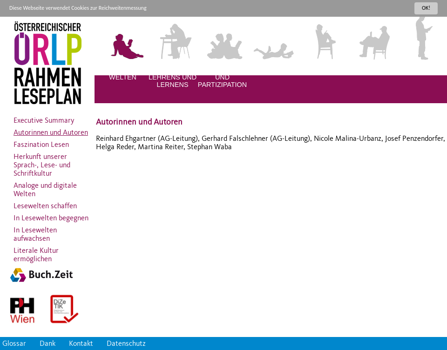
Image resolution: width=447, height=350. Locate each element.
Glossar (14, 343)
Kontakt (81, 343)
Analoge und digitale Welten (45, 187)
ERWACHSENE (421, 69)
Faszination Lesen (41, 142)
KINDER (321, 69)
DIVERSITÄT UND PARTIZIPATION (222, 77)
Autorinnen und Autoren (51, 130)
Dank (47, 343)
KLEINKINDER (272, 69)
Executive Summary (44, 118)
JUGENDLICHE (372, 69)
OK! (426, 8)
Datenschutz (126, 343)
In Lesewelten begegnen (51, 215)
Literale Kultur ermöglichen (36, 252)
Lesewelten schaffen (45, 203)
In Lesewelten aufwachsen (35, 232)
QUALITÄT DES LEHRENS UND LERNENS (173, 77)
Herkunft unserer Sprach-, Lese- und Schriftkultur (42, 162)
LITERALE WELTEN (123, 73)
